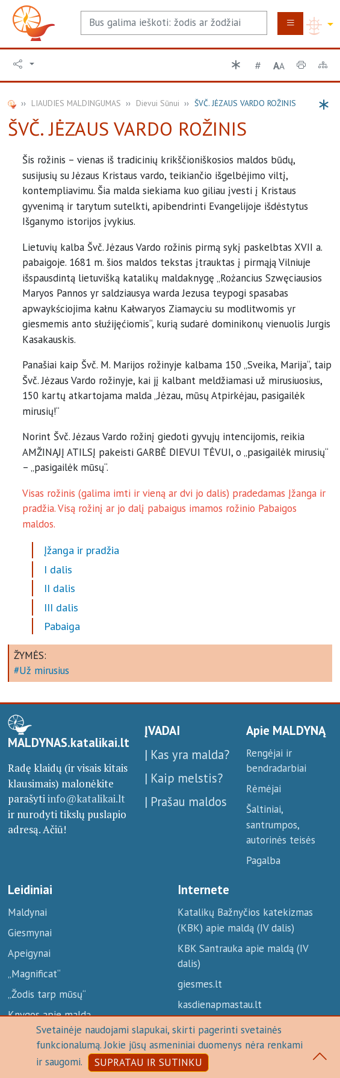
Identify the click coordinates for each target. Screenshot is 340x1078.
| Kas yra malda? (186, 754)
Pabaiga (62, 626)
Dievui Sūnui (157, 103)
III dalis (61, 607)
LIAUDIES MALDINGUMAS (76, 103)
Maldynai (27, 912)
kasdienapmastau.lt (220, 1004)
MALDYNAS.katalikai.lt (68, 743)
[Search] (174, 23)
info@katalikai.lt (86, 798)
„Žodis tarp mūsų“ (47, 994)
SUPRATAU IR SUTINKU (148, 1062)
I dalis (58, 569)
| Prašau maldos (185, 801)
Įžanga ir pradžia (81, 550)
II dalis (59, 588)
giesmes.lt (200, 984)
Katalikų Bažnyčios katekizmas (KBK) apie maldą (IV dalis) (245, 920)
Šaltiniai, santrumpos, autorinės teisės (280, 824)
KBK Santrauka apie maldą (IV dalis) (243, 956)
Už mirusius (44, 670)
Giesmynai (30, 932)
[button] (24, 64)
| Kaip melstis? (183, 778)
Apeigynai (29, 953)
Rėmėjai (263, 788)
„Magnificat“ (34, 973)
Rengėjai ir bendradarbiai (276, 760)
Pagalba (263, 860)
